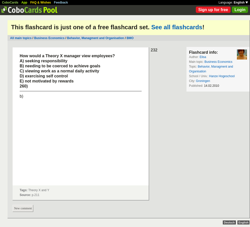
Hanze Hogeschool (222, 76)
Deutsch (229, 222)
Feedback (61, 2)
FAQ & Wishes (40, 2)
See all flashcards (176, 27)
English (241, 2)
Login (239, 10)
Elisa (203, 57)
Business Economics (49, 38)
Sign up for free (213, 10)
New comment (23, 208)
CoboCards (10, 2)
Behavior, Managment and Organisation (95, 38)
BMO (130, 38)
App (24, 2)
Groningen (203, 81)
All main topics (21, 38)
